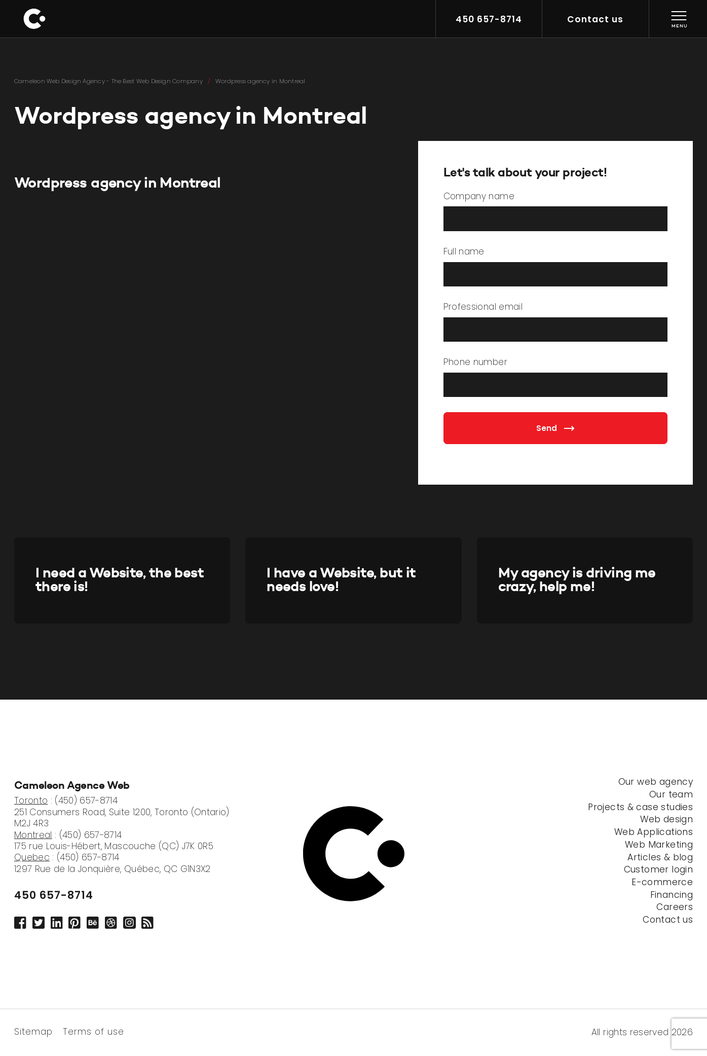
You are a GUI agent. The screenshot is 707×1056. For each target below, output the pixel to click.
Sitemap (33, 1031)
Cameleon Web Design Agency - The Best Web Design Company (108, 81)
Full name (464, 252)
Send (555, 428)
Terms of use (93, 1031)
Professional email (483, 307)
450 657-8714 (53, 895)
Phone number (475, 362)
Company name (478, 196)
